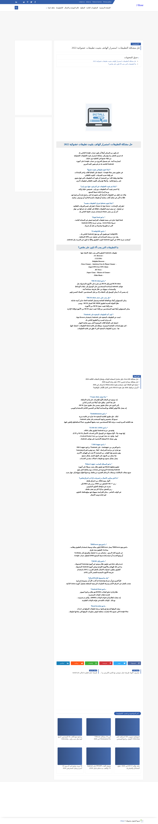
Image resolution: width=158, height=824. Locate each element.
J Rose (139, 5)
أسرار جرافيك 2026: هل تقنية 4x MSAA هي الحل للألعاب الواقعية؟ (115, 387)
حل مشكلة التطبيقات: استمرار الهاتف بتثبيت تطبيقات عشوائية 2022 (114, 61)
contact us (82, 2)
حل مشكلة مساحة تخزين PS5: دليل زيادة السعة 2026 (120, 382)
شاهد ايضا (51, 8)
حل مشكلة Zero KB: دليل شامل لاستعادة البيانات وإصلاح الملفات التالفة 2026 (112, 379)
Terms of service (97, 2)
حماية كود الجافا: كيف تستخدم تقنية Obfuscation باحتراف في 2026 (115, 385)
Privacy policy (107, 2)
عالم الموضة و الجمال (71, 8)
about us (88, 2)
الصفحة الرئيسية (105, 8)
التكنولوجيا (59, 8)
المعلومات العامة (92, 8)
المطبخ (82, 8)
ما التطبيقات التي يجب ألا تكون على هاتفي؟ (122, 64)
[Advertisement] (79, 22)
